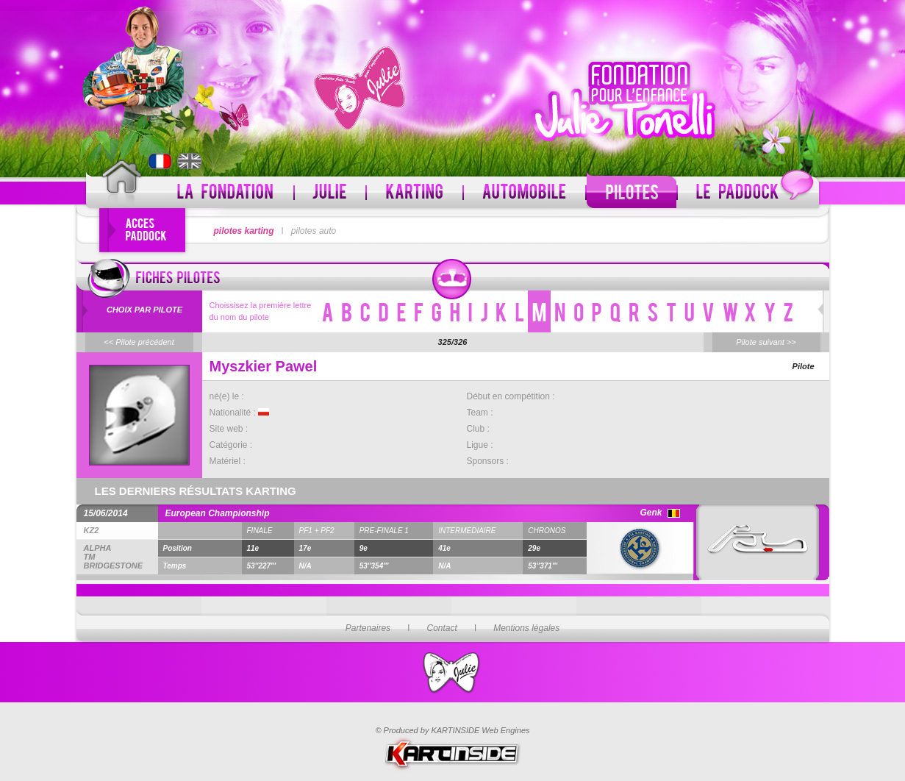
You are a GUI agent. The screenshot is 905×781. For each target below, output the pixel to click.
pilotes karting (244, 231)
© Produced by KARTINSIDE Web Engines (452, 730)
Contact (441, 628)
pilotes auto (313, 231)
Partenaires (368, 628)
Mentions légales (526, 628)
